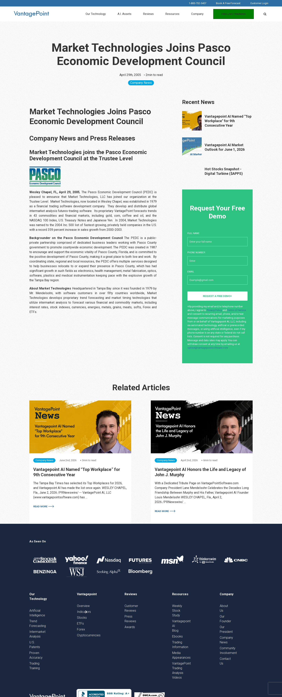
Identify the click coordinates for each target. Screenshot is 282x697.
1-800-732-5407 (197, 3)
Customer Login (259, 3)
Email (217, 275)
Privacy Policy (214, 310)
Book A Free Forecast (228, 3)
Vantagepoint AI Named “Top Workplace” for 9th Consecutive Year (76, 472)
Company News (141, 83)
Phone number (217, 256)
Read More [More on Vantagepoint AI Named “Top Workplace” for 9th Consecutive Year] (40, 506)
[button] (265, 14)
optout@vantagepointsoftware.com (207, 347)
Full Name (217, 237)
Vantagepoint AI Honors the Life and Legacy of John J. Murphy (200, 472)
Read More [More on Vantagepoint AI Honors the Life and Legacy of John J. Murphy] (162, 511)
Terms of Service (236, 310)
